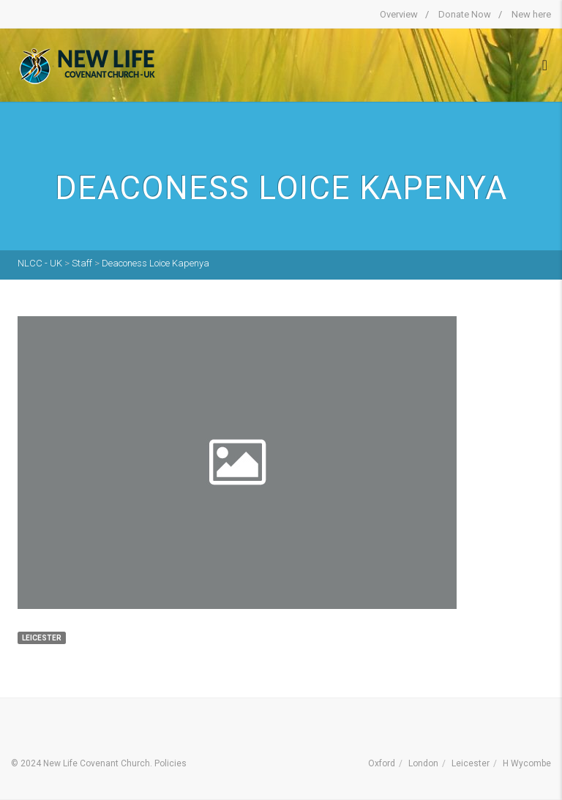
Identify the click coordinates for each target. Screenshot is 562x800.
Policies (170, 763)
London (423, 763)
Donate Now (464, 14)
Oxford (381, 763)
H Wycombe (527, 763)
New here (531, 14)
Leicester (471, 763)
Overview (399, 14)
